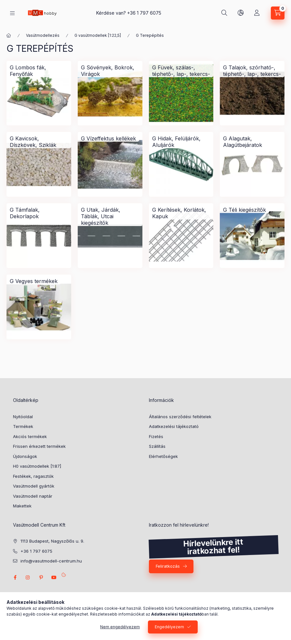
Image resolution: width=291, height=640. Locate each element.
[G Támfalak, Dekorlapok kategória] (39, 213)
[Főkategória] (9, 35)
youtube (53, 577)
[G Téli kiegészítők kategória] (244, 209)
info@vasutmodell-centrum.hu (51, 560)
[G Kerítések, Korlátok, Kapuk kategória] (181, 213)
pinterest (40, 577)
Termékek (23, 426)
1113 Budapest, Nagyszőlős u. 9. (52, 541)
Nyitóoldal (23, 416)
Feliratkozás (168, 566)
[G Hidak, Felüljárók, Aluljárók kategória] (181, 141)
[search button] (224, 13)
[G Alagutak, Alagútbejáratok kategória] (252, 141)
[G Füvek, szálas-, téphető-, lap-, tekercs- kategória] (181, 70)
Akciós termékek (30, 436)
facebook (14, 577)
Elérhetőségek (163, 456)
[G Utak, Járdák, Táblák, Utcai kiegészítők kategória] (110, 216)
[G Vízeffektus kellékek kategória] (108, 138)
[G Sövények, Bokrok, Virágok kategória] (110, 70)
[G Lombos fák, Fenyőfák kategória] (39, 70)
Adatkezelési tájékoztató (174, 426)
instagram (27, 577)
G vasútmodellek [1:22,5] (97, 35)
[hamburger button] (12, 13)
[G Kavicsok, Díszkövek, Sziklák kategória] (39, 141)
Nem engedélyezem (120, 626)
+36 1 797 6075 (144, 13)
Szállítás (157, 446)
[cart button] (277, 13)
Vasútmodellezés (43, 35)
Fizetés (156, 436)
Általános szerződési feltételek (180, 416)
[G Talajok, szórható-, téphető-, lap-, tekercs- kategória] (252, 70)
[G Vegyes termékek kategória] (34, 281)
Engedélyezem (169, 626)
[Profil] (256, 13)
